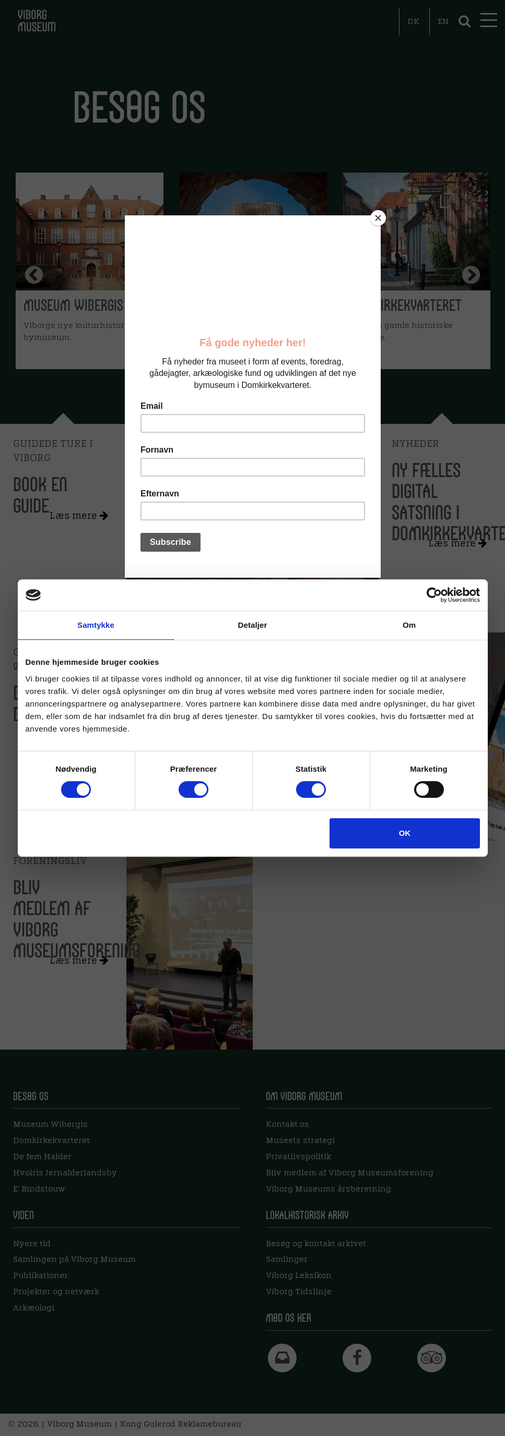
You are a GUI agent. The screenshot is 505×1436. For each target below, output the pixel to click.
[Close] (378, 218)
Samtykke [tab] (95, 624)
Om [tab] (409, 624)
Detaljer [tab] (252, 624)
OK (405, 833)
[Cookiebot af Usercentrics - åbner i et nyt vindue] (434, 595)
